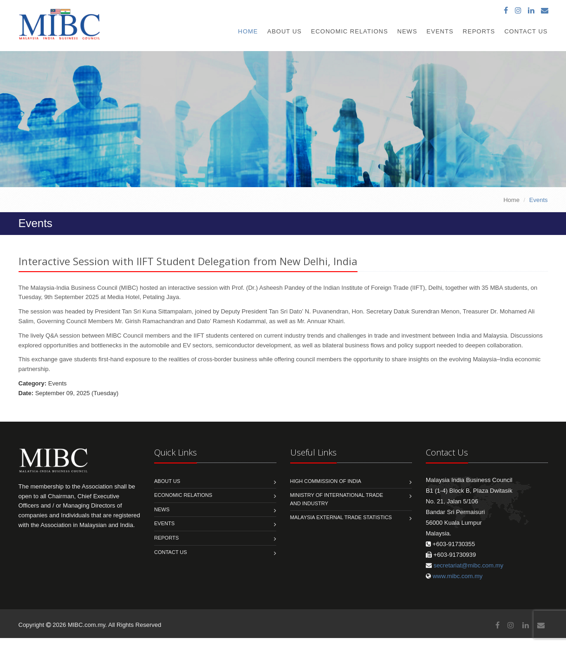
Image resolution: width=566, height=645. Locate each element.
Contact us (170, 552)
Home (248, 31)
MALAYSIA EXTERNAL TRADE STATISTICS (341, 517)
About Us (284, 31)
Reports (479, 31)
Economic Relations (349, 31)
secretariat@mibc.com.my (468, 565)
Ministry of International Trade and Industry (336, 499)
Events (440, 31)
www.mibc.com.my (458, 576)
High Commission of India (325, 481)
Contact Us (525, 31)
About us (167, 481)
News (407, 31)
